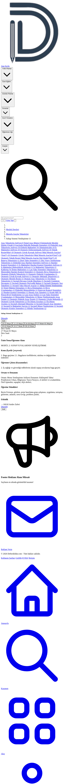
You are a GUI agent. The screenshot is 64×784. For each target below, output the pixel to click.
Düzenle (4, 318)
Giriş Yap (10, 220)
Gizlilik (19, 558)
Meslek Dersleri (12, 229)
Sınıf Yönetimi (7, 123)
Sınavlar (5, 111)
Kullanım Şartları (8, 558)
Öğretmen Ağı (7, 137)
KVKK (25, 558)
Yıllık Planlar (7, 73)
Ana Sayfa (5, 66)
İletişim (32, 558)
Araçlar (5, 149)
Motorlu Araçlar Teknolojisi (17, 234)
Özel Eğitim (6, 86)
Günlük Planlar (7, 99)
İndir (3, 321)
